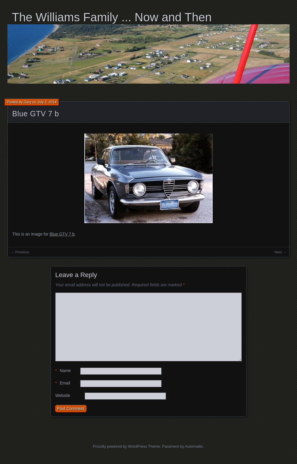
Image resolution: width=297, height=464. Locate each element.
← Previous (20, 252)
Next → (280, 252)
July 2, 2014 (47, 102)
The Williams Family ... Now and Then (112, 17)
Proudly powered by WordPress (120, 446)
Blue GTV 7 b (35, 113)
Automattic (194, 446)
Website (62, 395)
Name (63, 371)
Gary (27, 102)
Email (62, 383)
